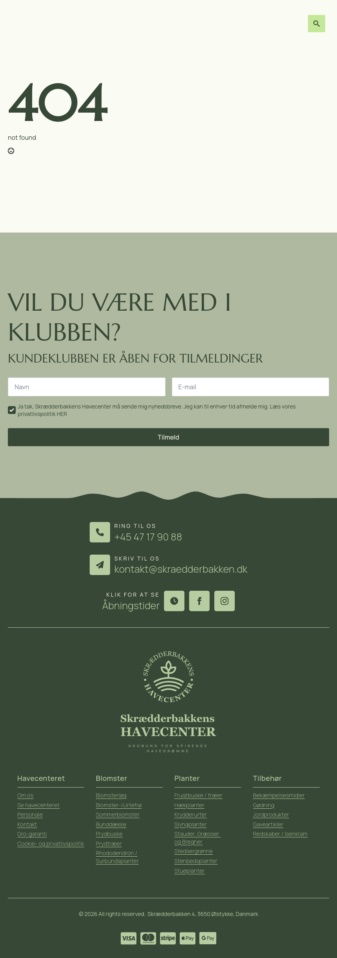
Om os (25, 795)
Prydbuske (109, 833)
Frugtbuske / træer (199, 795)
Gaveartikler (268, 824)
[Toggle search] (316, 23)
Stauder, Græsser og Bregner (198, 837)
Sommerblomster (118, 814)
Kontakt (27, 824)
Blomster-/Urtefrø (119, 805)
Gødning (263, 805)
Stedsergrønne (194, 851)
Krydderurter (191, 814)
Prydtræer (109, 843)
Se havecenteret (38, 805)
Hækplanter (189, 805)
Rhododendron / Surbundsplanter (117, 857)
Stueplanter (190, 870)
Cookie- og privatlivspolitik (50, 843)
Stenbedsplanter (196, 861)
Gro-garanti (32, 833)
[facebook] (199, 601)
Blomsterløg (111, 795)
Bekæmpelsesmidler (279, 795)
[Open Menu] (298, 23)
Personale (30, 814)
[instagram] (224, 601)
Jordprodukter (271, 814)
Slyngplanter (191, 824)
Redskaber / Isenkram (280, 833)
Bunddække (111, 824)
